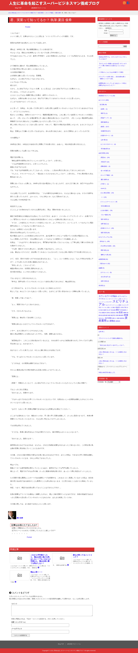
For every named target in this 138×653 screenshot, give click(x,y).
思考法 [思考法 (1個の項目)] (108, 312)
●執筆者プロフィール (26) (107, 95)
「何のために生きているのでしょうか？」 (112, 345)
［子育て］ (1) (104, 184)
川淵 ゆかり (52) (105, 263)
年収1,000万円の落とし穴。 (107, 372)
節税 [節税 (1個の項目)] (117, 315)
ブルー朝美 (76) (106, 215)
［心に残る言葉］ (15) (107, 193)
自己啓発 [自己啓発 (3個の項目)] (108, 318)
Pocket (27, 27)
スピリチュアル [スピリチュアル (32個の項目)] (114, 302)
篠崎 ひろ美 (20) (106, 254)
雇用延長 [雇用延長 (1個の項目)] (117, 321)
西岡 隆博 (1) (105, 122)
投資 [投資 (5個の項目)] (121, 312)
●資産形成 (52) (103, 259)
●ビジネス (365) (104, 100)
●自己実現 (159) (104, 153)
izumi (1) (103, 188)
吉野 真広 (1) (105, 224)
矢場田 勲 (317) (105, 131)
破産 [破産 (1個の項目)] (106, 315)
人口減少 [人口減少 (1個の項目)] (113, 307)
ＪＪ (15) (103, 197)
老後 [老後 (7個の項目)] (126, 315)
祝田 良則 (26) (105, 232)
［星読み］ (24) (105, 157)
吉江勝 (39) (103, 104)
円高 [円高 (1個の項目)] (125, 307)
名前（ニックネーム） (18, 622)
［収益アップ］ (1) (106, 118)
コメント (14, 604)
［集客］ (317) (104, 126)
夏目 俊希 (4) (105, 179)
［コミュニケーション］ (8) (108, 201)
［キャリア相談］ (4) (106, 175)
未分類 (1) (102, 285)
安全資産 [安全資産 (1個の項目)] (113, 310)
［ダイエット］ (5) (106, 272)
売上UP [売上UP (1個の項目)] (109, 310)
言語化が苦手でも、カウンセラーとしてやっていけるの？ (113, 58)
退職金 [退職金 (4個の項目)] (112, 321)
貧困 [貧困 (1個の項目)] (118, 318)
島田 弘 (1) (104, 113)
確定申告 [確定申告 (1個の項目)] (113, 315)
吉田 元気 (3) (105, 281)
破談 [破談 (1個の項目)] (109, 315)
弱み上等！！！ (37, 572)
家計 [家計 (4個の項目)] (118, 310)
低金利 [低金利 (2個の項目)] (118, 307)
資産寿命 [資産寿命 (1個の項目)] (122, 318)
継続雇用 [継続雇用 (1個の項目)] (121, 315)
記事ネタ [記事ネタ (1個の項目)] (114, 318)
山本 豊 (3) (104, 140)
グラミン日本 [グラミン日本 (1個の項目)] (117, 299)
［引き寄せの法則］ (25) (107, 246)
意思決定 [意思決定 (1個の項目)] (113, 312)
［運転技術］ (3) (105, 166)
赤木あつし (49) (105, 241)
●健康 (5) (101, 268)
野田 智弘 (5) (105, 250)
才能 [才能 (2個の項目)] (117, 312)
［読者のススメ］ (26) (107, 228)
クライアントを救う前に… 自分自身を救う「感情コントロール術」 (112, 78)
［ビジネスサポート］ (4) (108, 144)
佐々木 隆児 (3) (105, 170)
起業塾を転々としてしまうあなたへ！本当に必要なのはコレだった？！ (113, 84)
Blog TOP (18, 8)
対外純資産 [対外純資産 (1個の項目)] (123, 310)
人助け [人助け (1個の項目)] (108, 307)
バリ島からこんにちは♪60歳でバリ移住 (111, 72)
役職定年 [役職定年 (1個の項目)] (103, 312)
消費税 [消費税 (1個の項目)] (125, 312)
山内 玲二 (102, 331)
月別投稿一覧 (102, 382)
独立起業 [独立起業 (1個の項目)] (102, 315)
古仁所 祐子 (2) (105, 277)
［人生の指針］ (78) (106, 210)
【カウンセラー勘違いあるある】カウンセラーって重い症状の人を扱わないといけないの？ (113, 66)
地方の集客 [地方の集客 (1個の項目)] (103, 310)
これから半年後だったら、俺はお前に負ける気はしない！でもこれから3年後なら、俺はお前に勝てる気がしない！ (40, 559)
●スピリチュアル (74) (105, 237)
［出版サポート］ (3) (106, 135)
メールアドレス (16, 629)
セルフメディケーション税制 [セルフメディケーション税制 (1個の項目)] (113, 305)
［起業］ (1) (103, 109)
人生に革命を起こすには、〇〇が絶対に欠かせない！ (113, 353)
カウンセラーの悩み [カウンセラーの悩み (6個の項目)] (108, 296)
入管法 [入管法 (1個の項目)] (122, 307)
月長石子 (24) (105, 162)
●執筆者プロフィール (38, 8)
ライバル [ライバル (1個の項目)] (103, 307)
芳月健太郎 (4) (105, 148)
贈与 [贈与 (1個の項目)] (108, 321)
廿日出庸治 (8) (105, 206)
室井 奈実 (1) (105, 219)
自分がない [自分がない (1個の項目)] (102, 318)
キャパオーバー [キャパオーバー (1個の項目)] (110, 299)
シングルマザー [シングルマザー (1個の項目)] (108, 302)
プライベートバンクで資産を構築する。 (111, 338)
